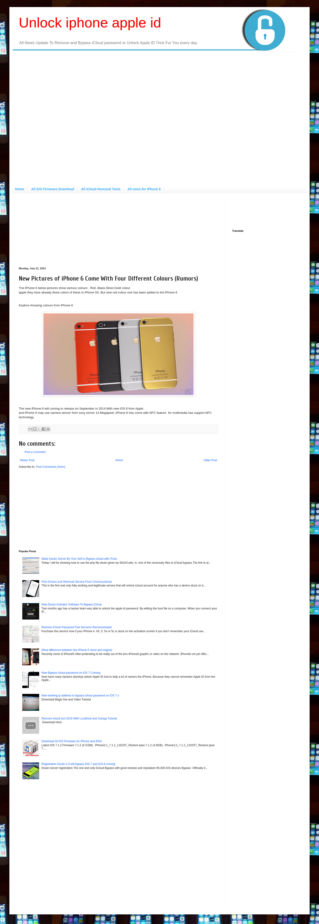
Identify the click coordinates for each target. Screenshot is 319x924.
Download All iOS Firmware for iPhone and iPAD (72, 741)
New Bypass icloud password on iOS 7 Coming (71, 672)
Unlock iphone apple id (90, 22)
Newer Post (27, 460)
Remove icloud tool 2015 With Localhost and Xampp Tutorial (79, 718)
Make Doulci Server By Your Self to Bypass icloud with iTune (79, 558)
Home (19, 189)
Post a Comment (35, 452)
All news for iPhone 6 (144, 189)
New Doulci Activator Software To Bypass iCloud (72, 604)
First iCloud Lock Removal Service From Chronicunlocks (77, 581)
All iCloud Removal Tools (101, 189)
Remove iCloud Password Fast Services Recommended (77, 627)
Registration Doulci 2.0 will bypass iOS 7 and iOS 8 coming (78, 764)
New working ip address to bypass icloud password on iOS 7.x (80, 695)
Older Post (210, 460)
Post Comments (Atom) (50, 466)
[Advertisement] (57, 120)
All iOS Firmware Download (52, 189)
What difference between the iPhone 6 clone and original (77, 650)
